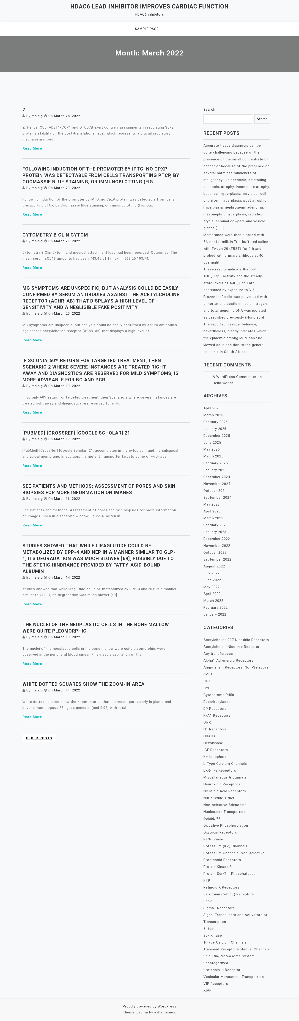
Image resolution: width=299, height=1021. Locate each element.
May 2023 (211, 504)
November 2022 (216, 546)
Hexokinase (213, 743)
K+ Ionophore (215, 757)
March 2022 (213, 601)
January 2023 (214, 532)
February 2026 (215, 422)
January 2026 (214, 429)
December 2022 (216, 539)
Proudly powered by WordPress (149, 1006)
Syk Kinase (212, 935)
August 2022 (214, 566)
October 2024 (215, 491)
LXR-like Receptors (219, 770)
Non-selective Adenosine (225, 805)
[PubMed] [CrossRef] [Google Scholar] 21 (76, 433)
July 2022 (211, 573)
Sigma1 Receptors (219, 908)
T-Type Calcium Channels (225, 942)
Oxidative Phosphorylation (225, 825)
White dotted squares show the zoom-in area (83, 684)
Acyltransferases (218, 654)
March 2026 (213, 415)
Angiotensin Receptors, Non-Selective (236, 667)
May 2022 (211, 587)
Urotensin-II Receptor (222, 970)
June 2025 (212, 442)
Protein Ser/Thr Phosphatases (229, 874)
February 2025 (215, 463)
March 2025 (213, 456)
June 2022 (212, 580)
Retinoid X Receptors (221, 887)
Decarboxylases (216, 702)
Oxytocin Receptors (220, 832)
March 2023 (213, 518)
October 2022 (215, 552)
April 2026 (212, 408)
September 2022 (217, 559)
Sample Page (147, 29)
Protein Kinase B (217, 867)
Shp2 (207, 901)
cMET (208, 674)
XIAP (207, 990)
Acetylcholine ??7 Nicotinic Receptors (236, 640)
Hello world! (223, 383)
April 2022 (212, 594)
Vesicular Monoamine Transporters (233, 977)
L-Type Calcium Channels (225, 764)
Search (209, 109)
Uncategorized (215, 963)
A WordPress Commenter (234, 377)
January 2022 (214, 614)
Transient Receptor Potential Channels (236, 949)
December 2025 (216, 436)
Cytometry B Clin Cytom (55, 235)
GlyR (207, 722)
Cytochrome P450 (218, 695)
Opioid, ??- (212, 819)
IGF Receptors (215, 750)
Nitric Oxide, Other (219, 798)
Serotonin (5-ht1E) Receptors (228, 894)
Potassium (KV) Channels (225, 846)
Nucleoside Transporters (224, 812)
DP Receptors (215, 709)
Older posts (39, 738)
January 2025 (214, 470)
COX (207, 681)
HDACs (209, 736)
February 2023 (215, 525)
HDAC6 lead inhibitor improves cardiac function (149, 6)
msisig (37, 116)
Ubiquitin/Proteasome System (229, 956)
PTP (206, 880)
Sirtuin (208, 929)
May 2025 (211, 449)
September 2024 (217, 497)
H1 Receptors (215, 729)
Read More (32, 148)
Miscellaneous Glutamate (225, 777)
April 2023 (212, 511)
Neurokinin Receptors (221, 784)
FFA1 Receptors (217, 715)
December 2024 (216, 477)
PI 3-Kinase (213, 839)
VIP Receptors (215, 984)
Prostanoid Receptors (222, 860)
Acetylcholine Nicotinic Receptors (232, 647)
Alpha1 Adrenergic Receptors (228, 660)
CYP (207, 688)
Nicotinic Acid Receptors (224, 791)
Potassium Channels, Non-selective (234, 853)
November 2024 (216, 484)
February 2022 (215, 607)
